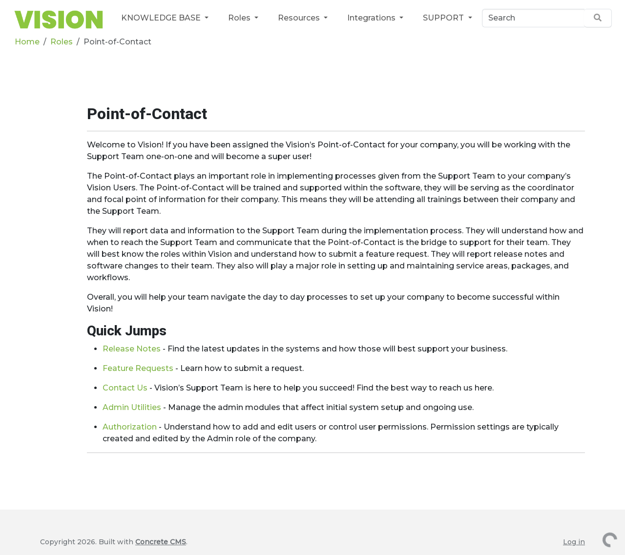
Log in (574, 541)
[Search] (533, 18)
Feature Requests (138, 368)
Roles (240, 17)
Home (27, 41)
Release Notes (132, 348)
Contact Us (126, 387)
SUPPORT (444, 17)
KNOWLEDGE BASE (162, 17)
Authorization (130, 427)
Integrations (372, 17)
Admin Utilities (132, 407)
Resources (300, 17)
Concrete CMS (160, 541)
